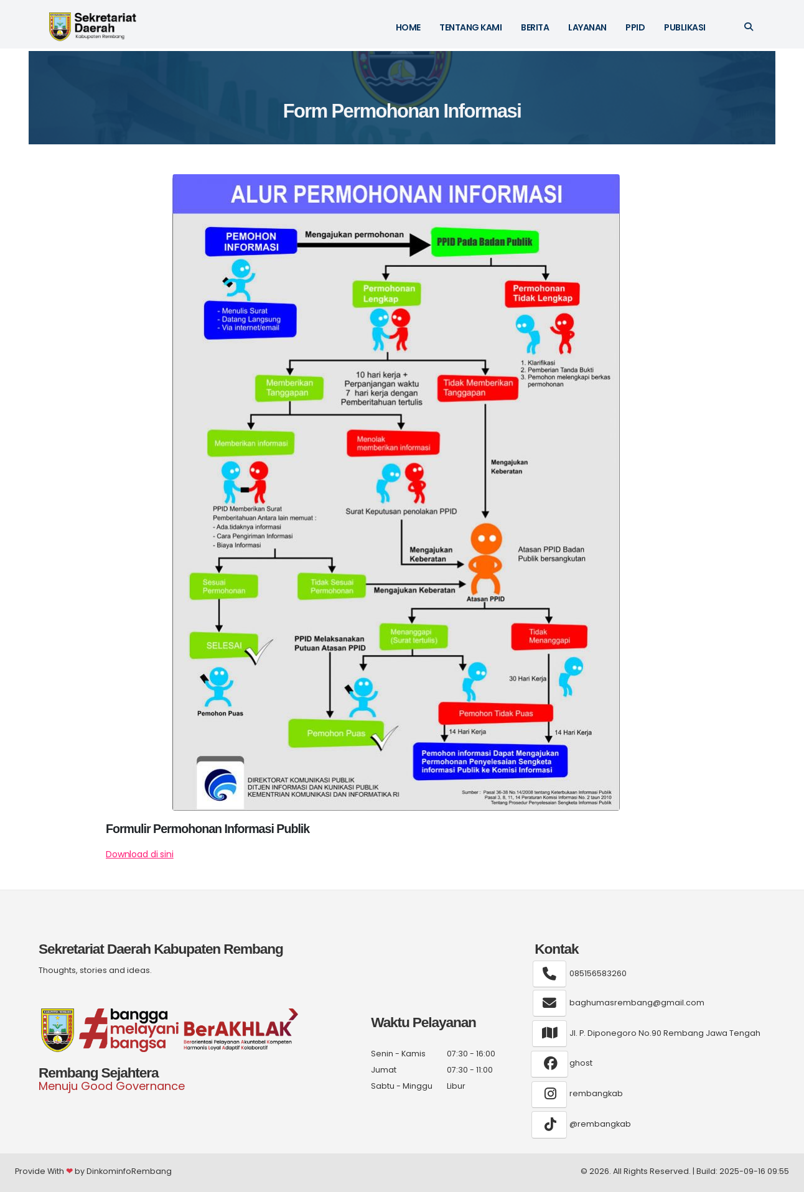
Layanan (587, 27)
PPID (635, 27)
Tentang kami (470, 27)
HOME (408, 27)
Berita (535, 27)
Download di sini (140, 854)
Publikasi (685, 27)
